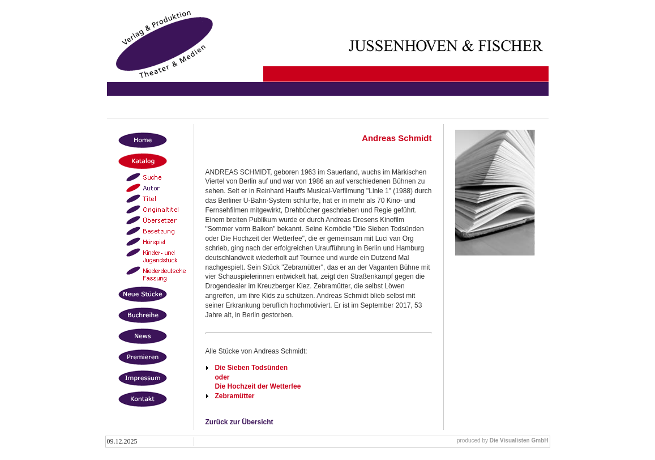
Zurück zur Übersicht (239, 422)
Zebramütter (235, 396)
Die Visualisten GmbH (519, 440)
